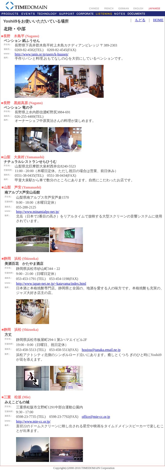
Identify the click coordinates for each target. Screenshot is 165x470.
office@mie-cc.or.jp (96, 416)
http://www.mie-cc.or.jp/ (33, 421)
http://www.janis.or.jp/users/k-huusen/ (41, 54)
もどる (140, 20)
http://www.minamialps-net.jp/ (37, 212)
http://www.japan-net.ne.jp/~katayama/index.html (51, 283)
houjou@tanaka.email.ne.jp (101, 350)
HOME (158, 20)
